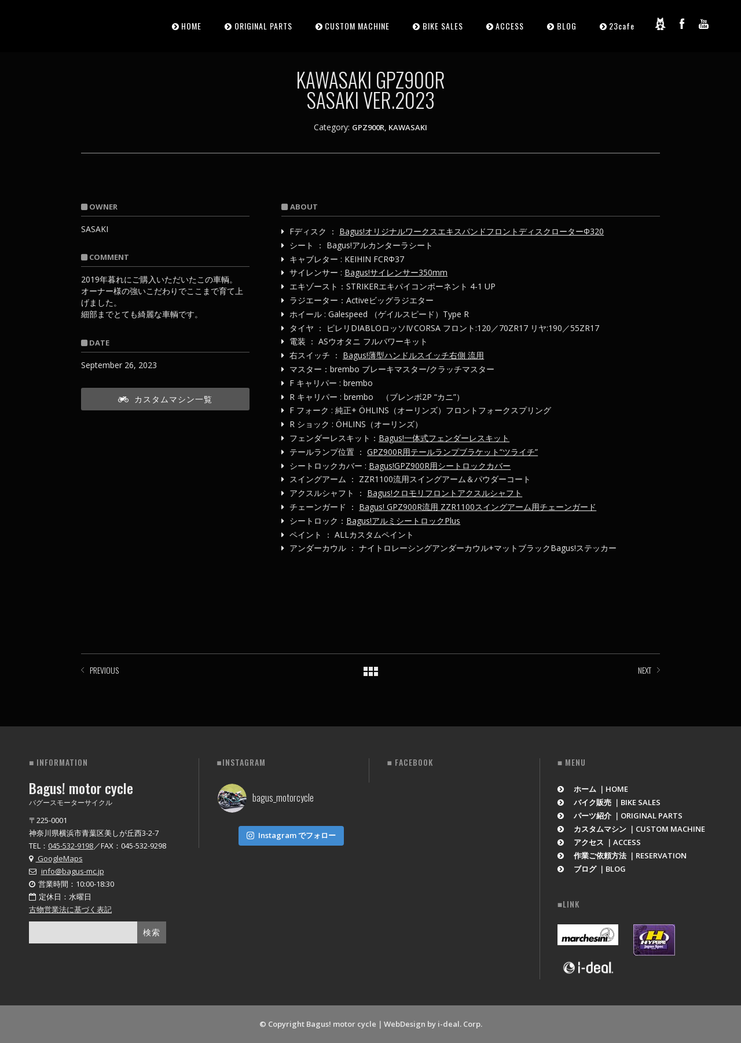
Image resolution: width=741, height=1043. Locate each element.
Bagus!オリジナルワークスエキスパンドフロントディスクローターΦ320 (471, 231)
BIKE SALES (443, 26)
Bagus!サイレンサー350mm (395, 272)
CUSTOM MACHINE (357, 26)
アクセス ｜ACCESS (599, 842)
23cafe (621, 26)
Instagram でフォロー (291, 835)
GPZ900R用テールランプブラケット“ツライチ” (452, 451)
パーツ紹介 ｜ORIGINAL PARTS (620, 815)
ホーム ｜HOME (593, 789)
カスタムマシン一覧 (165, 398)
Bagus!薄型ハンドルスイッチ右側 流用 (413, 355)
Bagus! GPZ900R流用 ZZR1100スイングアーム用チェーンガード (477, 506)
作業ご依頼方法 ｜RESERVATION (622, 855)
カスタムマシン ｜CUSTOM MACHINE (631, 829)
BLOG (567, 26)
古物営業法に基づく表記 (70, 909)
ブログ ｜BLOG (591, 869)
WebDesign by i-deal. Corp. (433, 1024)
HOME (191, 26)
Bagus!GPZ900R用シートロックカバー (440, 465)
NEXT (644, 670)
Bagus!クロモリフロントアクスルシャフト (444, 492)
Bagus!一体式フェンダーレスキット (444, 437)
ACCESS (510, 26)
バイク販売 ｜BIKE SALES (609, 802)
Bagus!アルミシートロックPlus (403, 520)
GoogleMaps (56, 858)
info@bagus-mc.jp (72, 871)
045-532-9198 (70, 845)
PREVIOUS (104, 670)
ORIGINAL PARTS (263, 26)
